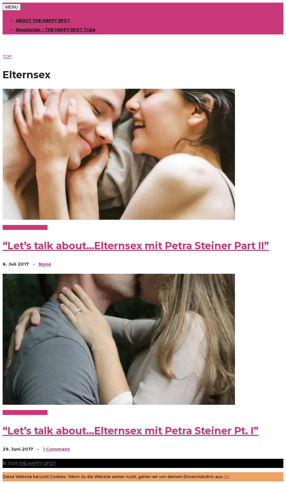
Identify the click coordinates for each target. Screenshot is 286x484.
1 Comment (56, 449)
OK (226, 476)
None (45, 264)
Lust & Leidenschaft (25, 227)
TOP (7, 56)
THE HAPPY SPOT (37, 463)
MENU (11, 7)
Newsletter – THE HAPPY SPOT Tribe (56, 29)
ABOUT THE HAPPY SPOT (43, 20)
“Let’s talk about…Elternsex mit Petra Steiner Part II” (136, 246)
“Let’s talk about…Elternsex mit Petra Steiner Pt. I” (131, 431)
